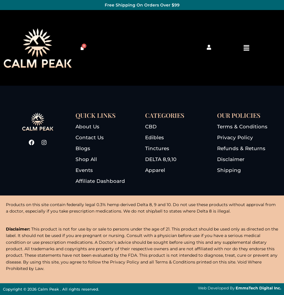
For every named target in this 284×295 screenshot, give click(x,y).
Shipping (229, 170)
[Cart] (82, 48)
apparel (155, 170)
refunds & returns (241, 148)
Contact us (89, 137)
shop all (86, 159)
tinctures (157, 148)
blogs (82, 148)
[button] (246, 47)
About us (87, 127)
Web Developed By (239, 288)
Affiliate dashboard (100, 181)
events (84, 170)
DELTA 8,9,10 (160, 159)
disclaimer (230, 159)
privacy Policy (235, 137)
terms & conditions (242, 127)
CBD (151, 127)
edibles (154, 137)
